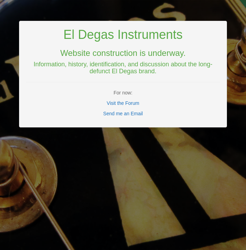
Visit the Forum (123, 103)
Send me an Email (123, 113)
